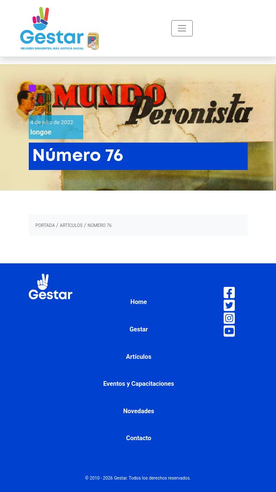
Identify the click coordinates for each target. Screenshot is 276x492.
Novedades (138, 411)
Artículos (139, 357)
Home (138, 302)
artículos (71, 225)
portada (45, 225)
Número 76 (100, 225)
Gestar (139, 329)
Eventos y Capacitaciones (138, 384)
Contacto (139, 438)
